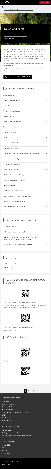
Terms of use (5, 461)
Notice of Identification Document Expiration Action (18, 10)
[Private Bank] (25, 453)
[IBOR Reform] (25, 420)
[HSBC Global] (25, 448)
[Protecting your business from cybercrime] (25, 412)
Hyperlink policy (6, 464)
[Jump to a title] (15, 38)
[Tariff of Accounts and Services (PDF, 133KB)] (25, 435)
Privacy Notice (16, 461)
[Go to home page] (7, 2)
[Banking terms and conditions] (25, 433)
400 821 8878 (8, 267)
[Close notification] (48, 7)
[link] (17, 77)
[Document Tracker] (25, 404)
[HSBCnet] (25, 450)
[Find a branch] (25, 430)
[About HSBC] (25, 445)
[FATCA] (25, 415)
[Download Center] (25, 407)
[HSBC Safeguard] (25, 410)
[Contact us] (25, 401)
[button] (25, 94)
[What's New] (25, 418)
